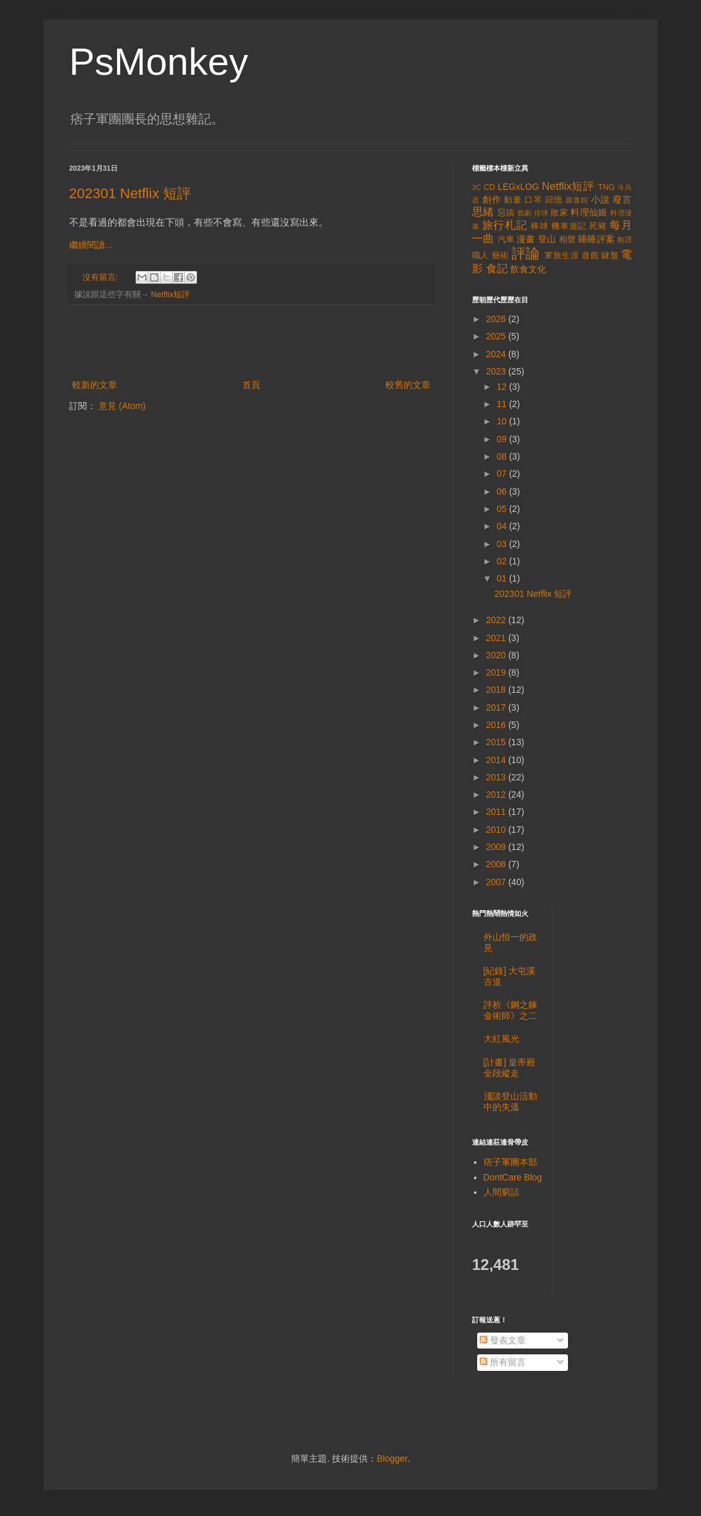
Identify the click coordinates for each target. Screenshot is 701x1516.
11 (502, 404)
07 (502, 473)
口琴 (533, 200)
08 (502, 456)
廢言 (622, 199)
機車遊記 (569, 226)
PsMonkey (158, 61)
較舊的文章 (408, 385)
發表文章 (503, 1340)
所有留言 (503, 1362)
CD (489, 187)
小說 (600, 199)
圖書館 (576, 200)
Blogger (392, 1458)
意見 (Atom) (122, 406)
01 (502, 578)
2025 (497, 336)
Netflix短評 (170, 294)
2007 (497, 882)
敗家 (559, 212)
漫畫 (526, 239)
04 (502, 526)
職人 (480, 255)
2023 (497, 371)
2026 (497, 319)
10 (502, 421)
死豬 (598, 226)
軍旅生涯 (561, 255)
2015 (497, 742)
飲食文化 (528, 269)
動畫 (513, 200)
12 (502, 387)
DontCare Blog (513, 1177)
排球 (541, 213)
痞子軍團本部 (510, 1162)
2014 (497, 760)
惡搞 (506, 212)
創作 (491, 199)
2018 (497, 690)
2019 (497, 672)
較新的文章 (94, 385)
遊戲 (590, 255)
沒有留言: (101, 277)
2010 (497, 829)
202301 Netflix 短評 (130, 193)
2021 (497, 638)
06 (502, 491)
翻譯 (624, 240)
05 (502, 509)
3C (476, 187)
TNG (606, 187)
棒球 (540, 226)
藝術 (500, 255)
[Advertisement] (251, 342)
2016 (497, 725)
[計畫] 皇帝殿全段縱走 (510, 1067)
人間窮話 (501, 1192)
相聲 (567, 239)
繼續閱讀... (91, 245)
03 (502, 544)
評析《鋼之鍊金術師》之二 (510, 1010)
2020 (497, 655)
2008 (497, 864)
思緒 (483, 212)
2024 (497, 354)
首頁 (251, 385)
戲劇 (524, 213)
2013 (497, 777)
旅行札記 (505, 225)
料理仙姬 (589, 212)
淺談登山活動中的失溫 (510, 1101)
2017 (497, 707)
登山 (547, 239)
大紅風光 (501, 1038)
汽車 (506, 239)
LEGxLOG (518, 187)
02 (502, 561)
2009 (497, 847)
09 (502, 439)
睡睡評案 (596, 239)
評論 (526, 253)
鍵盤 (609, 255)
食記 (497, 269)
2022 (497, 620)
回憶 (554, 200)
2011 (497, 812)
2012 (497, 794)
